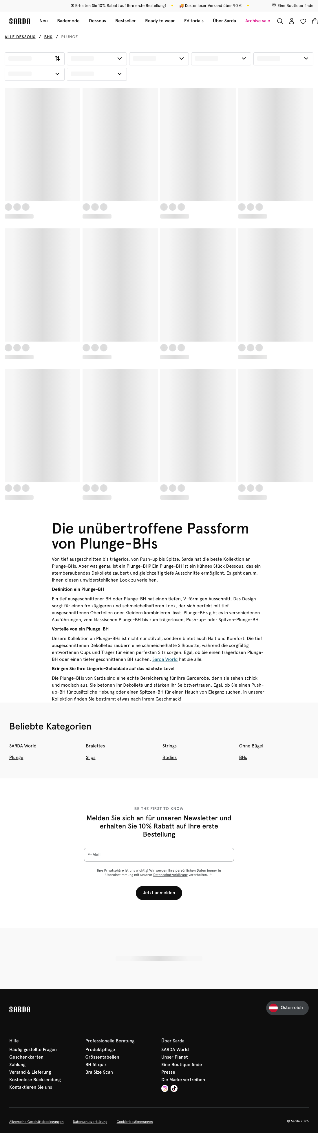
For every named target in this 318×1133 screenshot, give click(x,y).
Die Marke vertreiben (183, 1080)
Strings (169, 746)
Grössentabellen (102, 1057)
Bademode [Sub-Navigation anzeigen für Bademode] (68, 21)
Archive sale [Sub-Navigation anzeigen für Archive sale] (257, 21)
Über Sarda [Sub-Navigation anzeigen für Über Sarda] (224, 21)
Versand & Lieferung (30, 1072)
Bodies (169, 757)
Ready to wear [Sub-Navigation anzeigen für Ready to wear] (160, 21)
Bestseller (125, 21)
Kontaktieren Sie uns (30, 1087)
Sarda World (165, 659)
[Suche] (280, 21)
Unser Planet (174, 1057)
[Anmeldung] (291, 21)
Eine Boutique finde (181, 1065)
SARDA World (22, 746)
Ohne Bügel (251, 746)
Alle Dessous (20, 36)
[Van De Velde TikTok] (174, 1089)
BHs (48, 36)
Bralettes (95, 746)
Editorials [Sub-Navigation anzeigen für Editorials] (194, 21)
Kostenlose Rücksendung (35, 1080)
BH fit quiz (96, 1065)
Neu (43, 21)
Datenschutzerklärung (170, 875)
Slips (91, 757)
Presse (168, 1072)
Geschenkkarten (26, 1057)
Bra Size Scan (99, 1072)
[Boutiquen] (292, 5)
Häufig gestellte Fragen (33, 1050)
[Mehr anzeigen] (211, 874)
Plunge (16, 757)
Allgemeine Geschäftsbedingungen (36, 1122)
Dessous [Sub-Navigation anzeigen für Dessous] (97, 21)
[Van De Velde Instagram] (164, 1089)
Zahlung (17, 1065)
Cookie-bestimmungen (135, 1122)
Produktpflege (100, 1050)
